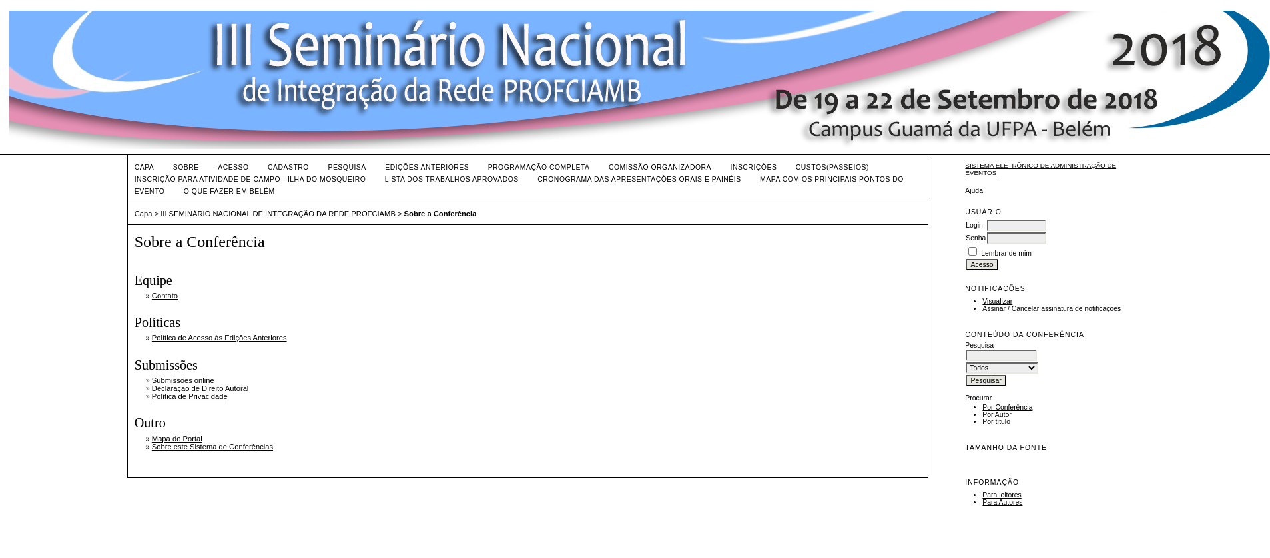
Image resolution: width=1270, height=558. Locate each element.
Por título (996, 421)
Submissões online (183, 380)
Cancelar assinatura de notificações (1066, 308)
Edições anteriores (427, 167)
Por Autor (996, 414)
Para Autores (1002, 502)
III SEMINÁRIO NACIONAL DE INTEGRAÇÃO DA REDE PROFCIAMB (278, 214)
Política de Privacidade (190, 396)
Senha (976, 238)
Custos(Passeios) (832, 167)
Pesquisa (347, 167)
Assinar (994, 308)
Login (974, 225)
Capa (145, 167)
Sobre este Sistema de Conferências (212, 447)
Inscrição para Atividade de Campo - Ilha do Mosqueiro (250, 179)
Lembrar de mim (1006, 253)
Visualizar (997, 301)
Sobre (186, 167)
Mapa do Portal (177, 439)
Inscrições (753, 167)
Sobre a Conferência (440, 214)
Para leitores (1001, 495)
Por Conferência (1007, 407)
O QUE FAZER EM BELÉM (229, 191)
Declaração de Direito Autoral (200, 388)
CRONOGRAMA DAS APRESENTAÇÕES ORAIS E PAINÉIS (639, 179)
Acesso (233, 167)
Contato (165, 296)
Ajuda (974, 190)
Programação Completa (539, 167)
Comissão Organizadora (660, 167)
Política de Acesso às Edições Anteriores (219, 338)
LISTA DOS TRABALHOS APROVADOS (452, 179)
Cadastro (288, 167)
